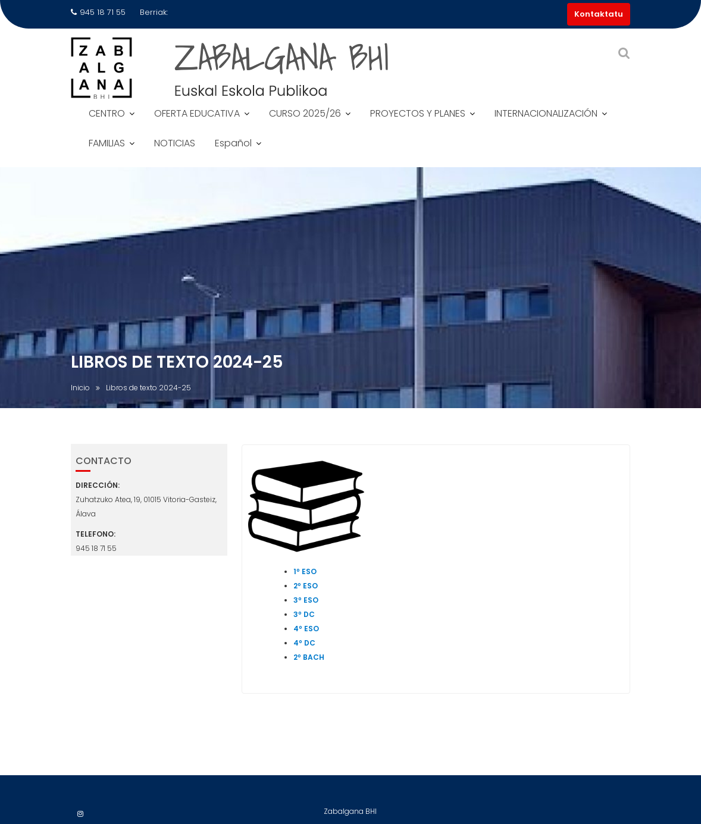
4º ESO (306, 629)
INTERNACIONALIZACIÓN (546, 113)
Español (233, 143)
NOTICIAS (174, 143)
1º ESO (305, 572)
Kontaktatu (598, 14)
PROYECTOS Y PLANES (417, 113)
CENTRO (107, 113)
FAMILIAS (107, 143)
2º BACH (308, 658)
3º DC (304, 615)
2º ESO (305, 586)
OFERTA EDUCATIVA (197, 113)
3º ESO (305, 601)
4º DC (304, 643)
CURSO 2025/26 (305, 113)
